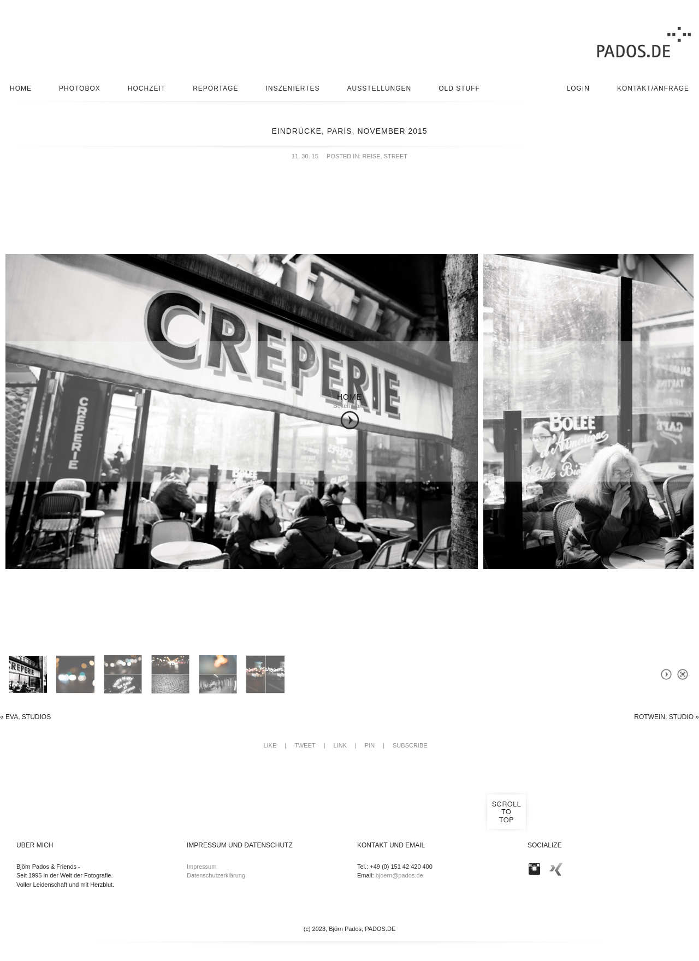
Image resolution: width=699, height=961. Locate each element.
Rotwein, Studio (666, 717)
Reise (371, 156)
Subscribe (410, 745)
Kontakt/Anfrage (653, 88)
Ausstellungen (379, 88)
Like (269, 745)
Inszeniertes (292, 88)
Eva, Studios (25, 717)
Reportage (215, 88)
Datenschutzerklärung (216, 875)
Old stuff (459, 88)
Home (21, 88)
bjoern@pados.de (399, 875)
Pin (370, 745)
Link (339, 745)
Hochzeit (146, 88)
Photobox (79, 88)
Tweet (305, 745)
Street (395, 156)
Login (578, 88)
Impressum (201, 866)
